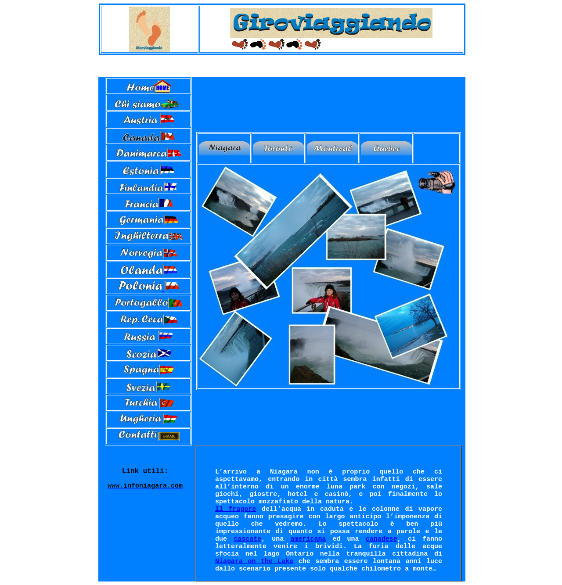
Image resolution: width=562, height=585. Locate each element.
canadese (381, 539)
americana (308, 539)
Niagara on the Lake (254, 561)
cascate (247, 539)
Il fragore (235, 509)
